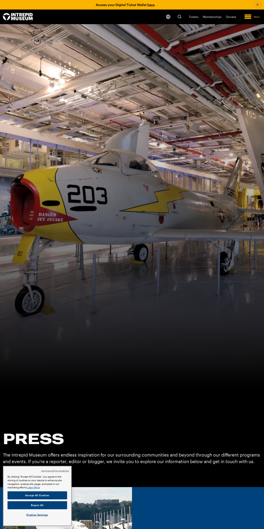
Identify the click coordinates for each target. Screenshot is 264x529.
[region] (37, 496)
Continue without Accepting (55, 471)
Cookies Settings (37, 514)
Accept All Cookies (37, 495)
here (150, 5)
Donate (231, 16)
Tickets (193, 16)
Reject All (37, 505)
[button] (179, 16)
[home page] (18, 17)
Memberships (212, 16)
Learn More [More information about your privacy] (33, 487)
